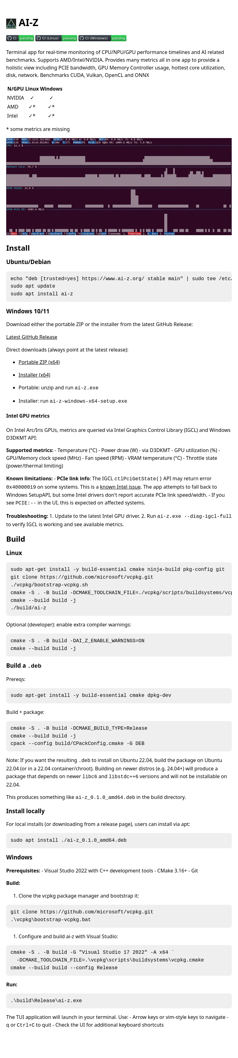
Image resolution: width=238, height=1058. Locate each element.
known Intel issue (120, 488)
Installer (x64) (34, 376)
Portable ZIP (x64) (39, 364)
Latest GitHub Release (31, 338)
